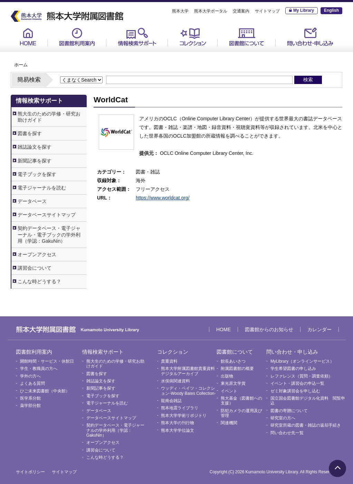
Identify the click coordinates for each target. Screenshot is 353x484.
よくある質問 (32, 383)
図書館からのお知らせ (269, 329)
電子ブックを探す (37, 174)
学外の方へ (30, 376)
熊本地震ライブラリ (179, 408)
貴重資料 (169, 361)
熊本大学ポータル (210, 11)
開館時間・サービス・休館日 (47, 361)
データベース (32, 201)
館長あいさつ (233, 361)
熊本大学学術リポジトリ (184, 415)
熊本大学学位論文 (177, 430)
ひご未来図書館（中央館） (45, 391)
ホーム (21, 65)
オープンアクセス (37, 254)
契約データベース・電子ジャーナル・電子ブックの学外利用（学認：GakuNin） (49, 234)
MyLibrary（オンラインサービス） (302, 361)
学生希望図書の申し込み (293, 368)
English (331, 10)
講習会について (34, 268)
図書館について (247, 36)
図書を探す (30, 133)
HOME (28, 36)
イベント (229, 391)
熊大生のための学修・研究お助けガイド (49, 117)
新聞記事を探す (34, 161)
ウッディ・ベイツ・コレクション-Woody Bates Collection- (188, 390)
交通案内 (241, 11)
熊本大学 (180, 11)
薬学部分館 (30, 405)
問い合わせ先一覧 (287, 432)
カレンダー (319, 329)
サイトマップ (267, 11)
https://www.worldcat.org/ (163, 198)
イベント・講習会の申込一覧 (297, 383)
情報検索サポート (137, 36)
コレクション (193, 36)
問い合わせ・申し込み (310, 36)
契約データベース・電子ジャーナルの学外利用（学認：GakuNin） (115, 430)
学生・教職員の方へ (38, 368)
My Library (303, 10)
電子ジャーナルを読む (42, 187)
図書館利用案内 (77, 36)
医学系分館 (30, 398)
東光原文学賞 (233, 383)
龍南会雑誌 (171, 400)
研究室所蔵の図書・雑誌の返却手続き (305, 425)
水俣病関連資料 (175, 381)
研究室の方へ (282, 418)
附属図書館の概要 (237, 368)
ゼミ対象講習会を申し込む (295, 391)
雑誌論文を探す (34, 147)
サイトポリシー (30, 471)
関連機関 (229, 422)
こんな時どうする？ (39, 281)
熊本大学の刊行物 (177, 422)
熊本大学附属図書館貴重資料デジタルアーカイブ (188, 371)
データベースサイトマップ (47, 214)
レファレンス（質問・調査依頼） (301, 376)
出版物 (227, 376)
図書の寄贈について (289, 410)
